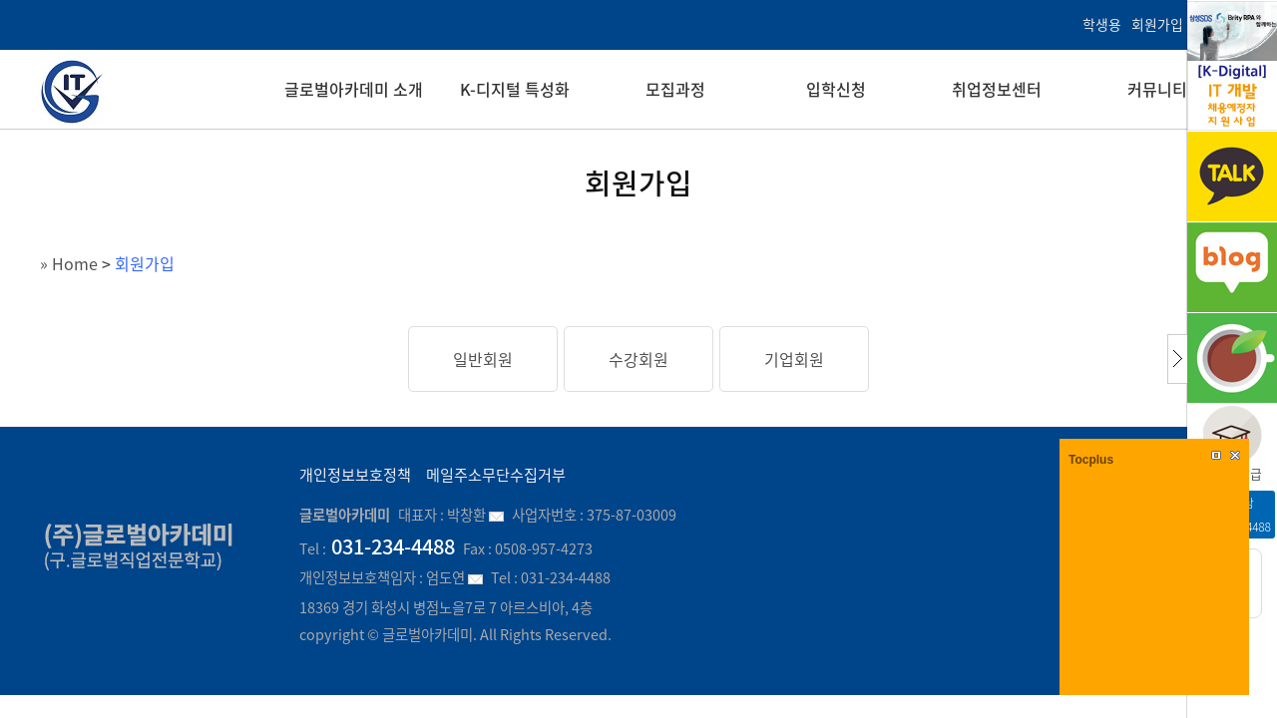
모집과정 (675, 89)
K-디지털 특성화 (515, 89)
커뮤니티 (1157, 89)
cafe (1232, 358)
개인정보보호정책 (355, 474)
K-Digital (1232, 66)
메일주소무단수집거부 (496, 474)
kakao (1232, 176)
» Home (69, 263)
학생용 (1101, 24)
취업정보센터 (997, 89)
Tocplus (1090, 460)
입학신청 (836, 89)
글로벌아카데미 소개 (353, 89)
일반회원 (483, 359)
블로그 (1232, 267)
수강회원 (638, 359)
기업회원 (794, 359)
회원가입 (1157, 24)
